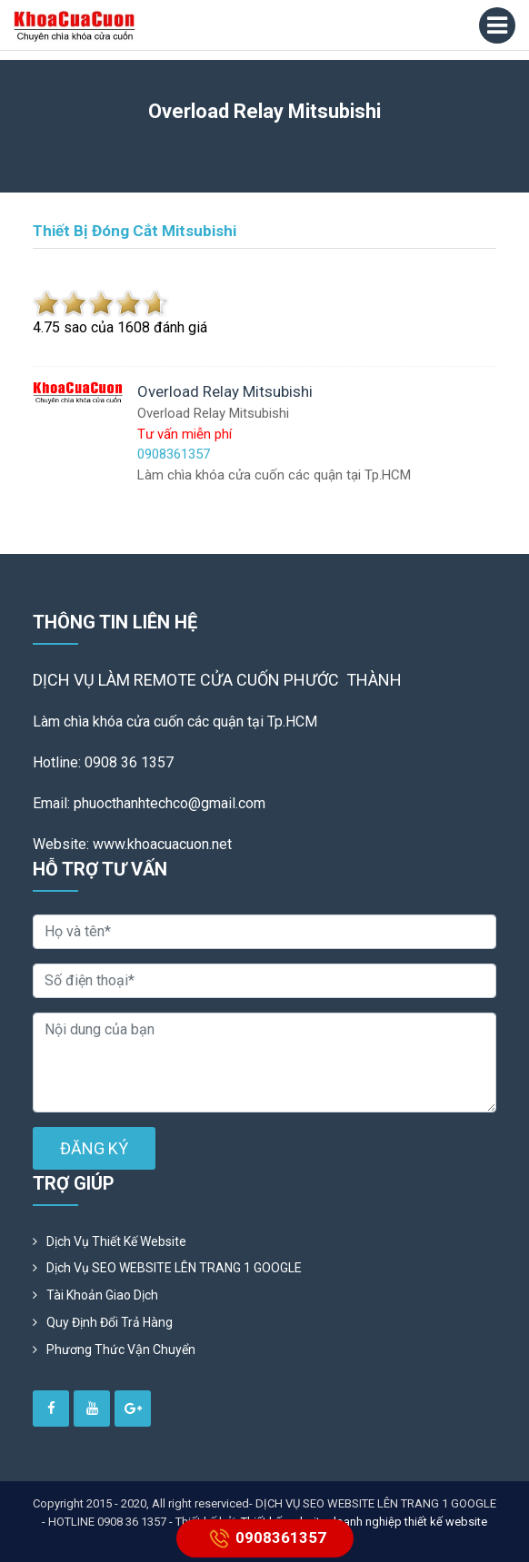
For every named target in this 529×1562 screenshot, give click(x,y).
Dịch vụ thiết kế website (116, 1241)
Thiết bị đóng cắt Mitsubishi (134, 231)
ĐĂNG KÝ (94, 1148)
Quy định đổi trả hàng (109, 1322)
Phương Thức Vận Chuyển (120, 1349)
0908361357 (265, 1538)
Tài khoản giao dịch (102, 1295)
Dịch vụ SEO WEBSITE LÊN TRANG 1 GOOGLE (174, 1267)
